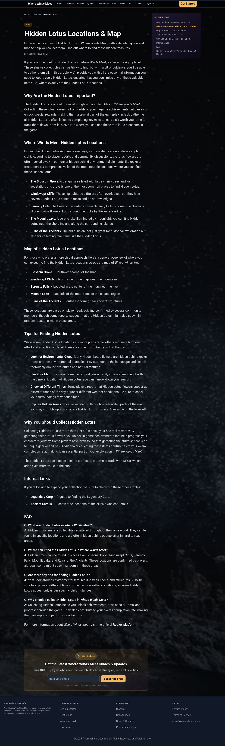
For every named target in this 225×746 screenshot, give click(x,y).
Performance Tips (126, 727)
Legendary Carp (41, 497)
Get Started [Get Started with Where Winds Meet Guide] (188, 3)
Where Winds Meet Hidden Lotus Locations (176, 26)
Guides (80, 3)
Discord (120, 709)
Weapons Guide (68, 721)
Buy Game (65, 727)
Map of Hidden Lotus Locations (171, 30)
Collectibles (103, 3)
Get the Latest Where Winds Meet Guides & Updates (176, 52)
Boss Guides (123, 715)
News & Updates (125, 721)
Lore (114, 3)
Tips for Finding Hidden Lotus (170, 34)
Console (139, 3)
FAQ (158, 47)
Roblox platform (124, 624)
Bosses (70, 3)
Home (27, 14)
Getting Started (68, 709)
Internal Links (162, 43)
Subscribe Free (113, 678)
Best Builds (66, 715)
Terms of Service (181, 715)
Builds (60, 3)
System (150, 3)
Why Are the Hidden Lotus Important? (173, 22)
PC (130, 3)
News (122, 3)
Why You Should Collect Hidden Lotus (174, 39)
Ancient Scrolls (41, 504)
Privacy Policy (180, 709)
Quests (91, 3)
